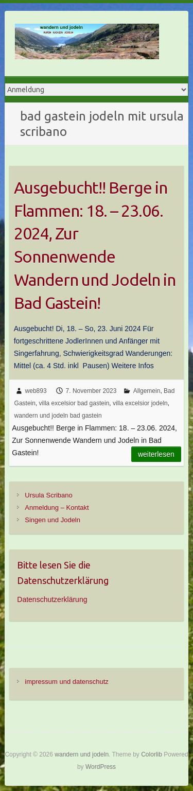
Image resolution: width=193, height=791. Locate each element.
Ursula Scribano (49, 495)
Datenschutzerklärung (52, 599)
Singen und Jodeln (52, 520)
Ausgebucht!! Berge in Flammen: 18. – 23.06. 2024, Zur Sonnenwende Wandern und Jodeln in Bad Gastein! (95, 245)
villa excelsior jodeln (140, 403)
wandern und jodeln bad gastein (58, 415)
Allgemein (147, 390)
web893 (36, 390)
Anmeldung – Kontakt (57, 507)
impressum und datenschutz (67, 681)
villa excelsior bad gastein (74, 403)
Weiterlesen (156, 454)
